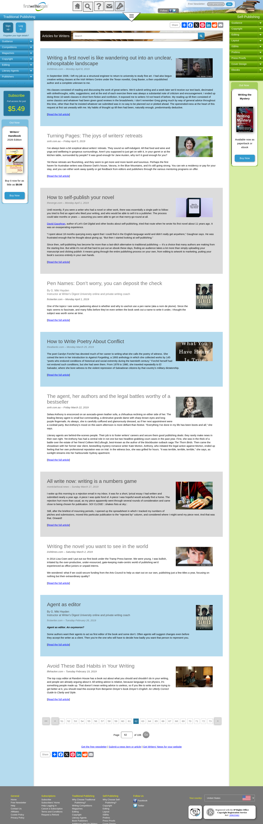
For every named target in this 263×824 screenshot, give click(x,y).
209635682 (234, 815)
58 (109, 721)
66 (163, 721)
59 (115, 721)
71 (196, 721)
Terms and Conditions (52, 811)
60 (122, 721)
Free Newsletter (18, 802)
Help (13, 805)
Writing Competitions (82, 805)
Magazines (8, 53)
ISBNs (235, 46)
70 (190, 721)
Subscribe (46, 799)
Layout (235, 40)
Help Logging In (49, 805)
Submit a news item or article (125, 746)
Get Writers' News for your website (162, 746)
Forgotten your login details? (16, 35)
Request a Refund (50, 814)
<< (45, 721)
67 (169, 721)
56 (95, 721)
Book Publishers (80, 820)
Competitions (9, 47)
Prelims (235, 52)
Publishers (8, 76)
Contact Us (16, 808)
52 (68, 721)
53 (75, 721)
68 (176, 721)
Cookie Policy (17, 814)
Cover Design (239, 63)
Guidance (7, 41)
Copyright (7, 58)
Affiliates (15, 811)
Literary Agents (10, 70)
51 (62, 721)
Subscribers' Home (50, 802)
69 (183, 721)
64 (149, 721)
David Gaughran (56, 223)
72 (203, 721)
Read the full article (58, 114)
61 (129, 721)
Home (14, 799)
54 (82, 721)
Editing (6, 64)
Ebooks (235, 69)
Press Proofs (238, 58)
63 (142, 721)
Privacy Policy (17, 817)
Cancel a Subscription (52, 808)
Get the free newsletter (94, 746)
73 (210, 721)
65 (156, 721)
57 (102, 721)
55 (89, 721)
